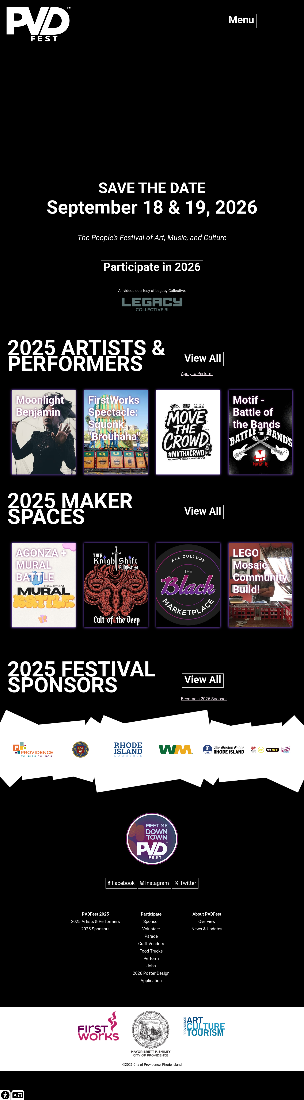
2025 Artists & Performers (95, 921)
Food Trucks (151, 951)
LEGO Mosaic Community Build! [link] (260, 571)
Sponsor (151, 921)
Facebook (121, 883)
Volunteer (151, 928)
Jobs (151, 965)
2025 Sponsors (95, 928)
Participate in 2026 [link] (152, 267)
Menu (241, 20)
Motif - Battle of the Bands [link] (256, 412)
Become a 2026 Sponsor (204, 698)
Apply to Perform (197, 373)
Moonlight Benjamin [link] (40, 406)
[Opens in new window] (33, 755)
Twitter (185, 883)
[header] (95, 914)
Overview (206, 921)
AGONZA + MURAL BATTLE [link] (41, 565)
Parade (151, 936)
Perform (151, 958)
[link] (188, 432)
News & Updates (206, 928)
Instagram (154, 883)
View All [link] (202, 358)
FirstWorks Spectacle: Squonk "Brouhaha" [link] (114, 418)
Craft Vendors (151, 943)
